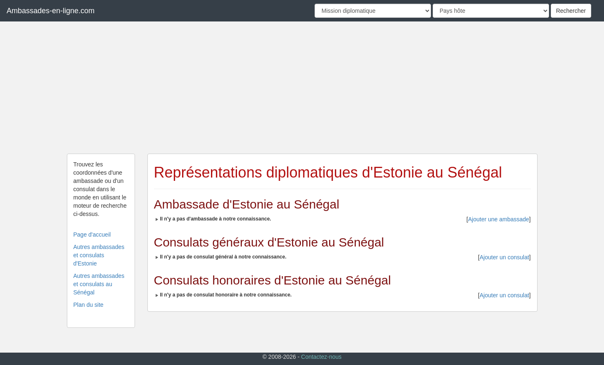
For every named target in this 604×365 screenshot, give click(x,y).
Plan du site (88, 304)
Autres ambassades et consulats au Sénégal (99, 284)
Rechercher (571, 10)
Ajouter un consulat (504, 257)
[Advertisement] (302, 87)
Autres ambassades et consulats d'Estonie (99, 255)
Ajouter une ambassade (498, 219)
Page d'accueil (92, 234)
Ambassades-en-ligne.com (51, 11)
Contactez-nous (321, 356)
